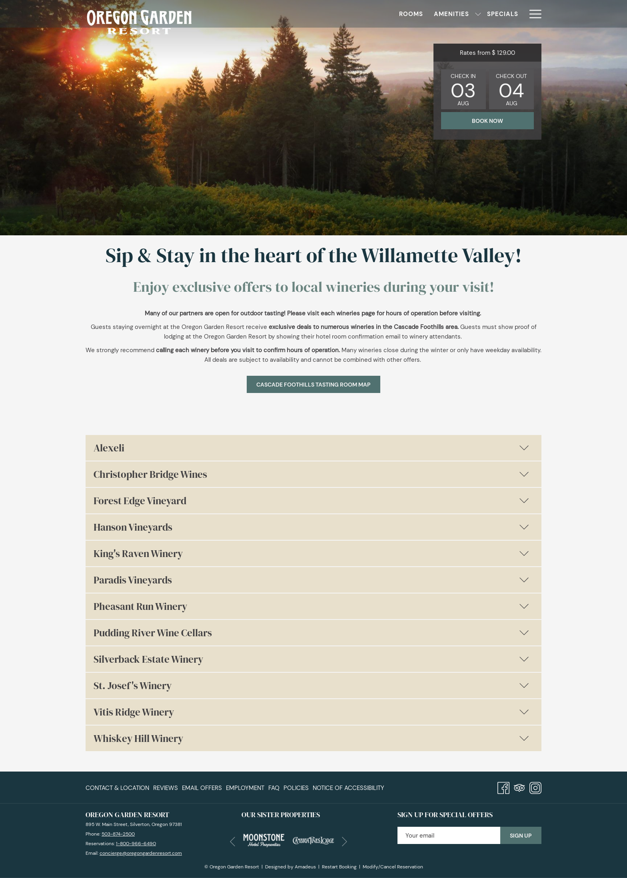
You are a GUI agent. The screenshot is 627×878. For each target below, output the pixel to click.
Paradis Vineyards (311, 580)
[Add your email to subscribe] (448, 835)
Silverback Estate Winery (311, 659)
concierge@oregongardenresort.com (141, 853)
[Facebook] (503, 786)
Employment (245, 788)
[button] (463, 89)
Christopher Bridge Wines (311, 474)
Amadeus (305, 867)
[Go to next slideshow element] (344, 841)
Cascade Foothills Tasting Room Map (318, 384)
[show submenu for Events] (519, 14)
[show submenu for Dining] (407, 14)
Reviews (165, 788)
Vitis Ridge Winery (311, 712)
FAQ (274, 788)
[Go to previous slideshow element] (233, 841)
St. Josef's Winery (311, 685)
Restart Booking (339, 867)
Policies (296, 788)
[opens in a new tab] (264, 840)
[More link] (532, 14)
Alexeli (311, 448)
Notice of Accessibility (348, 788)
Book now (487, 120)
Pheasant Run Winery (311, 606)
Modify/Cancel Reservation (393, 867)
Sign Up (521, 835)
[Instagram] (535, 786)
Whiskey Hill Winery (311, 738)
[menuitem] (257, 14)
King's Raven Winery (311, 553)
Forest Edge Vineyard (311, 500)
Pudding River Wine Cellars (311, 632)
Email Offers (202, 788)
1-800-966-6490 (136, 843)
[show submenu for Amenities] (323, 14)
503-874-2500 (118, 834)
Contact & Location (117, 788)
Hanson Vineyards (311, 527)
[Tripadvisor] (519, 786)
